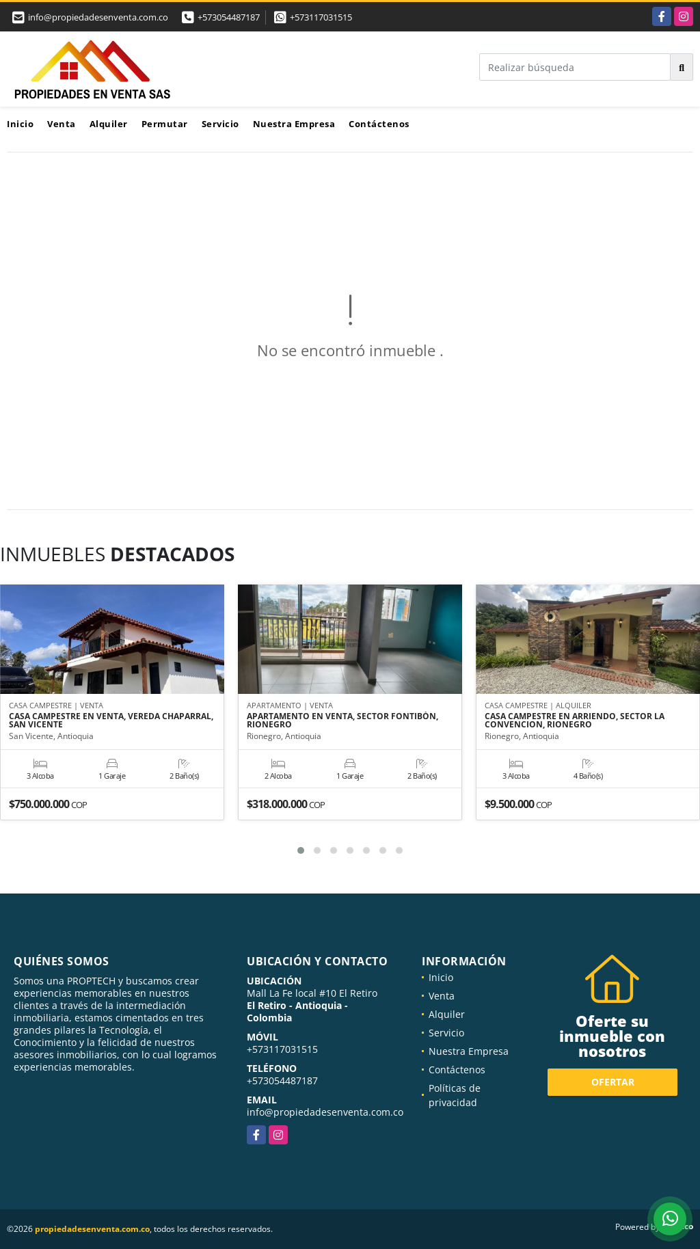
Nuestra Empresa (294, 124)
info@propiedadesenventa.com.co (325, 1111)
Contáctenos (379, 124)
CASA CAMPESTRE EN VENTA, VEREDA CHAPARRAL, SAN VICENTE (111, 721)
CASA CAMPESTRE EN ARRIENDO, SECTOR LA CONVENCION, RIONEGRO (574, 721)
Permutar (165, 124)
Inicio (20, 124)
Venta (61, 124)
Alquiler (109, 124)
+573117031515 (321, 17)
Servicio (220, 124)
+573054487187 (229, 17)
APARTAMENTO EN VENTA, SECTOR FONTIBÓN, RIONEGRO (342, 721)
